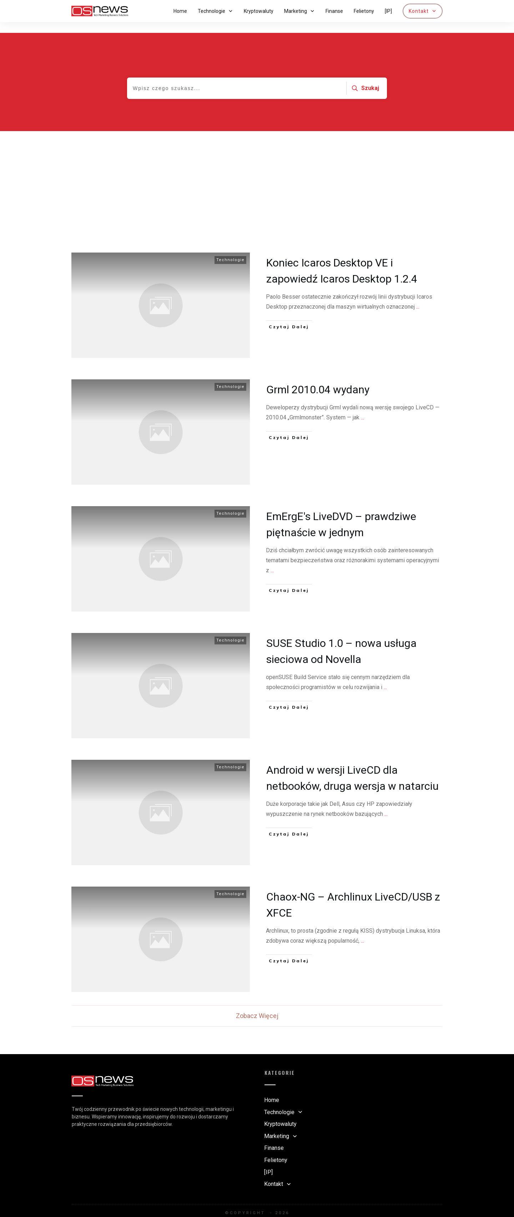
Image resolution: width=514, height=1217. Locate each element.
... (417, 296)
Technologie (230, 249)
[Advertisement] (257, 174)
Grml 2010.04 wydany (317, 379)
